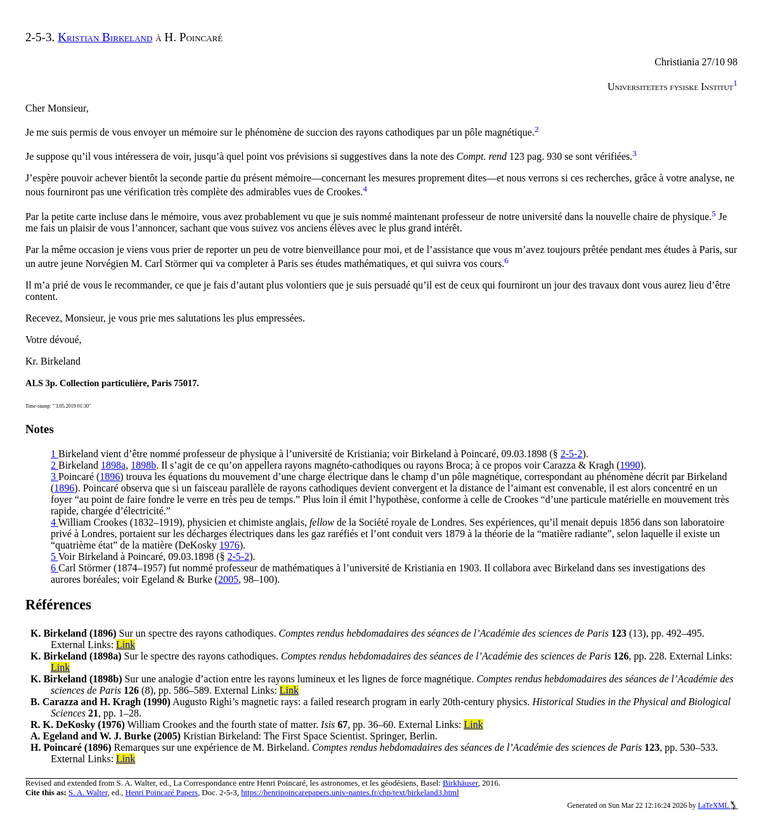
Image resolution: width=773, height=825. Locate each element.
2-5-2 (572, 453)
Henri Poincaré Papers (161, 792)
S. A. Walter (88, 792)
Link (125, 644)
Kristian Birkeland (105, 37)
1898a (113, 465)
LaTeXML (717, 805)
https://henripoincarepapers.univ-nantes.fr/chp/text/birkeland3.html (350, 792)
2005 (228, 579)
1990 (630, 465)
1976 (229, 545)
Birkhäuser (460, 783)
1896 (110, 476)
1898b (143, 465)
